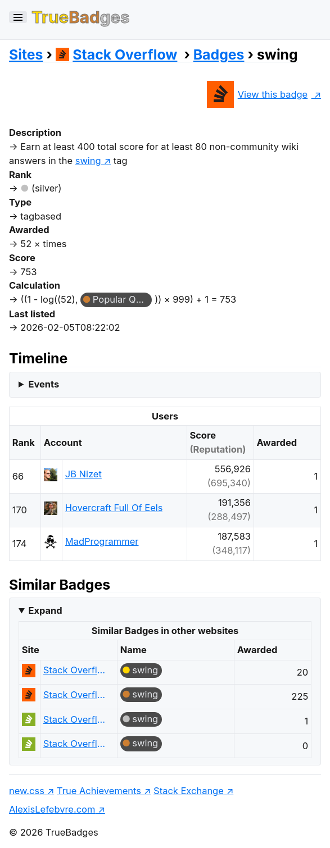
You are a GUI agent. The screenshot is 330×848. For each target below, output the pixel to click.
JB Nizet (83, 474)
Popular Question (122, 299)
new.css (26, 790)
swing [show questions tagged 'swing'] (88, 160)
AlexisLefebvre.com (52, 809)
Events (43, 384)
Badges (219, 54)
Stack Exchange (188, 790)
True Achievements (99, 790)
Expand (45, 610)
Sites (26, 54)
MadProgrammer (102, 541)
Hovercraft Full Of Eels (114, 507)
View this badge (257, 94)
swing (145, 670)
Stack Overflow (117, 54)
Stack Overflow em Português (75, 719)
